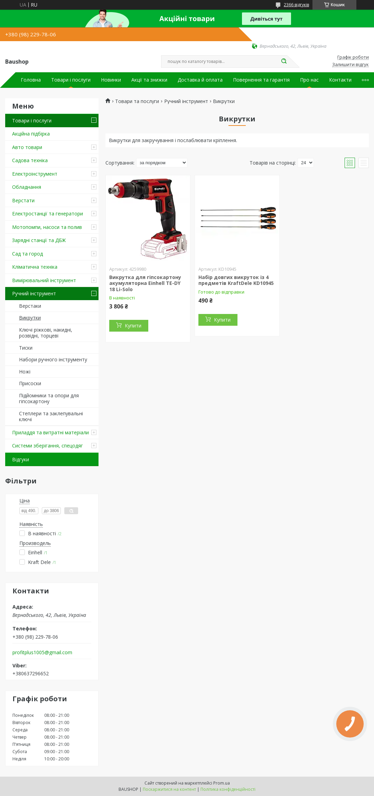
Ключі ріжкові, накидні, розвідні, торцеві (45, 332)
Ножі (24, 371)
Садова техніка (30, 160)
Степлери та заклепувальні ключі (51, 416)
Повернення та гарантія (261, 79)
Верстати (23, 200)
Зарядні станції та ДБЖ (39, 240)
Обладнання (26, 187)
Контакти (340, 79)
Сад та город (27, 253)
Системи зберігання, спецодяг (47, 445)
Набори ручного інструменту (53, 359)
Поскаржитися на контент (169, 789)
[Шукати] (284, 61)
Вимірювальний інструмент (44, 280)
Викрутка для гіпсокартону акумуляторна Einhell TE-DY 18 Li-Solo (145, 283)
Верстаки (30, 306)
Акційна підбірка (31, 133)
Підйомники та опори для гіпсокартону (49, 398)
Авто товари (27, 147)
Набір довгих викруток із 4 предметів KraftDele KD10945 (236, 280)
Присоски (30, 383)
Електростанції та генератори (47, 213)
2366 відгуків (296, 5)
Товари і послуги (71, 79)
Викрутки (30, 317)
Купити (133, 325)
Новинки (111, 79)
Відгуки (20, 459)
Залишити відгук (350, 64)
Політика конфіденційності (227, 789)
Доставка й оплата (200, 79)
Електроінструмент (34, 173)
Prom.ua (221, 783)
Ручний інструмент (34, 293)
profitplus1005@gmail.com (42, 652)
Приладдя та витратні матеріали (50, 432)
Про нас (309, 79)
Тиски (25, 347)
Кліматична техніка (34, 266)
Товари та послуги (137, 101)
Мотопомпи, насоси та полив (47, 227)
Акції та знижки (149, 79)
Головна (31, 79)
